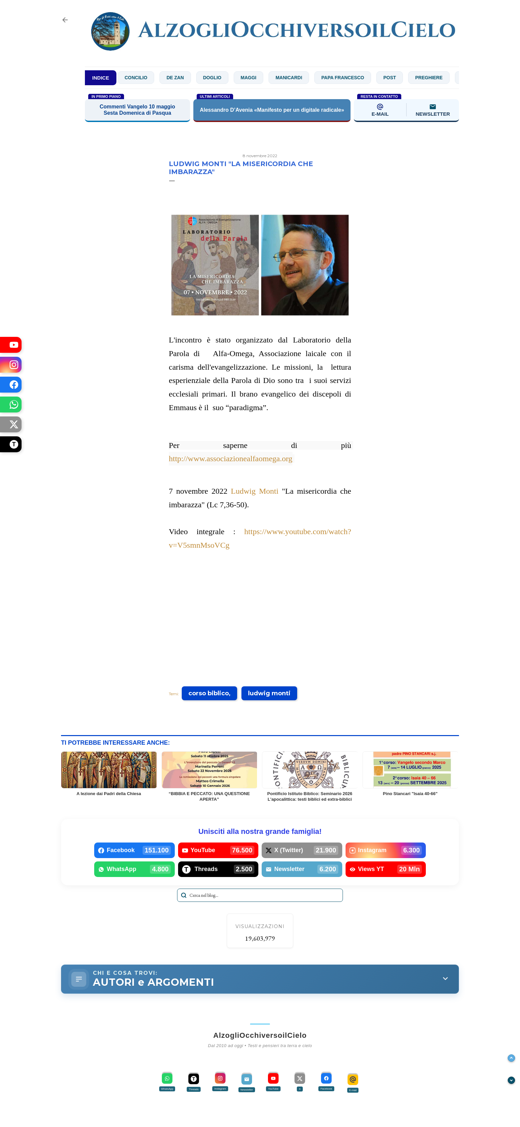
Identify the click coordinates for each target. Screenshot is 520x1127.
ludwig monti (269, 693)
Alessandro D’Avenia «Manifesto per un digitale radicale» (272, 110)
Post (400, 77)
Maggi (259, 77)
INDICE (100, 78)
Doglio (223, 77)
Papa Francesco (353, 77)
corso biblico (208, 693)
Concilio (146, 77)
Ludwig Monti (255, 491)
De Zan (186, 77)
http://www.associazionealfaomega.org (230, 458)
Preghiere (439, 77)
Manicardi (300, 77)
